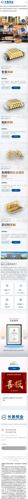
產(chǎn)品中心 (10, 424)
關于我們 (3, 424)
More (16, 87)
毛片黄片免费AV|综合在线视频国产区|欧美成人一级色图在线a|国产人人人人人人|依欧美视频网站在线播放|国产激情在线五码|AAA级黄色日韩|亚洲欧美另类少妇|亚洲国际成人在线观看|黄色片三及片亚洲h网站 (13, 495)
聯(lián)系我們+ (5, 87)
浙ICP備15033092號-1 (12, 458)
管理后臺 (16, 460)
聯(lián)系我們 (23, 424)
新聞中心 (16, 424)
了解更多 (14, 368)
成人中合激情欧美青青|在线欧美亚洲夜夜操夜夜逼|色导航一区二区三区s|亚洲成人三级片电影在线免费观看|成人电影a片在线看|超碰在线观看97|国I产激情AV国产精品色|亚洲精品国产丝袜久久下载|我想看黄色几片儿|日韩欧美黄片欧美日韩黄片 (14, 6)
